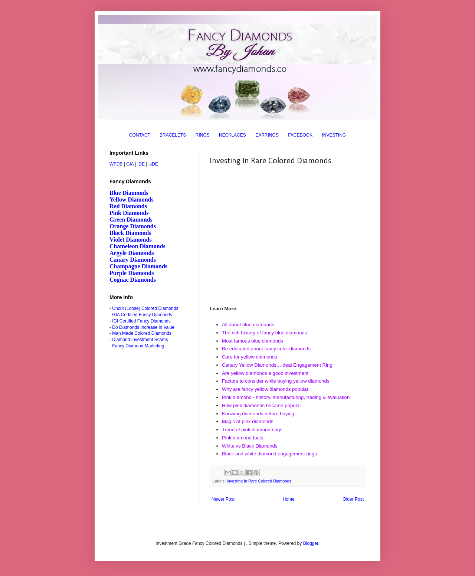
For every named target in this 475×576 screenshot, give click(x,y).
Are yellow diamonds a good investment (265, 373)
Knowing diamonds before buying (258, 413)
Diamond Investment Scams (140, 339)
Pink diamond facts (242, 438)
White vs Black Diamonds (250, 446)
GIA (130, 164)
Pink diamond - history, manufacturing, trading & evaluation (286, 397)
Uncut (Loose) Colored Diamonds (145, 308)
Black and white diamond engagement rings (269, 453)
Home (289, 499)
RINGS (203, 135)
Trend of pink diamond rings (252, 429)
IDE (141, 164)
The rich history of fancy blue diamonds (264, 333)
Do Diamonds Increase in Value (143, 327)
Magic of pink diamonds (247, 421)
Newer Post (223, 499)
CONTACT (139, 135)
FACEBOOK (300, 135)
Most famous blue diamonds (252, 341)
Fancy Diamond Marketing (138, 345)
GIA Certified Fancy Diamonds (142, 314)
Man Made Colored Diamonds (141, 333)
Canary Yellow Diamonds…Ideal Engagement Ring (277, 365)
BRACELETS (173, 135)
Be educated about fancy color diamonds (266, 348)
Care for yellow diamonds (249, 357)
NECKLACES (232, 135)
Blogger (310, 543)
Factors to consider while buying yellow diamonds (276, 381)
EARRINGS (267, 135)
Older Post (353, 499)
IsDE (153, 164)
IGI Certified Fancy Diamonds (141, 321)
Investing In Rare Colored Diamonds (259, 481)
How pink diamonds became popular (261, 405)
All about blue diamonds (248, 324)
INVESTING (334, 135)
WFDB (115, 164)
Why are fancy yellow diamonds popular (265, 389)
